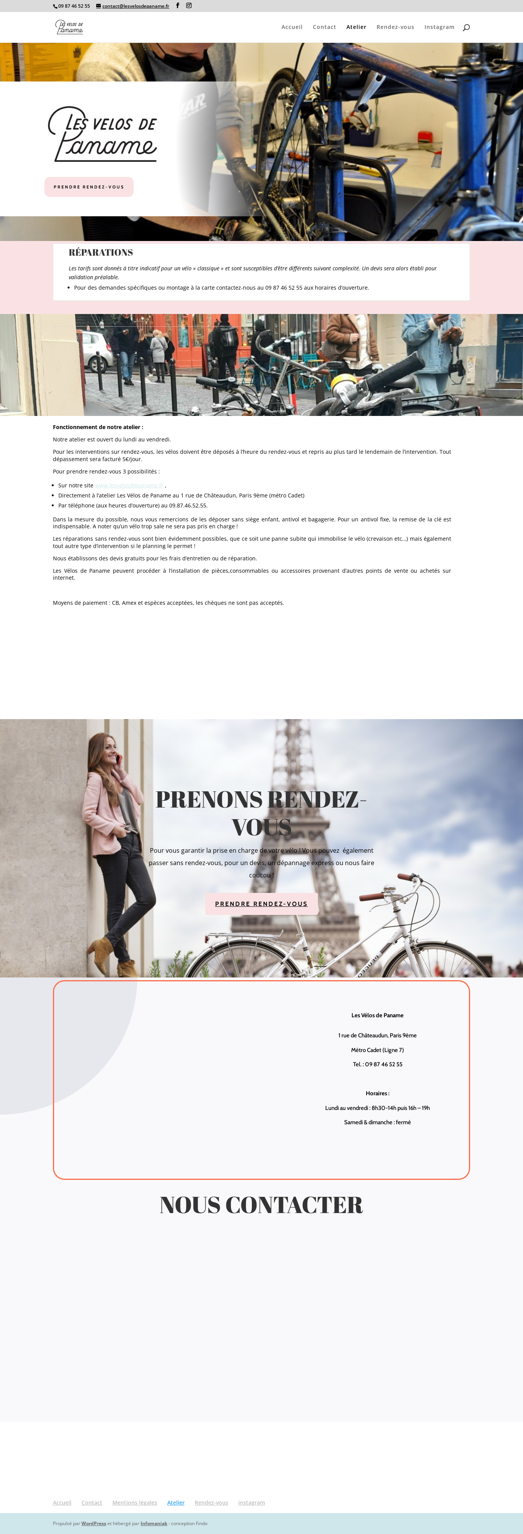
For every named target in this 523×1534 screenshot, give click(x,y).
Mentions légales (134, 1502)
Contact (324, 27)
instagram (251, 1502)
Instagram (440, 27)
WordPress (94, 1523)
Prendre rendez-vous (89, 187)
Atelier (356, 27)
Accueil (292, 27)
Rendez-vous (395, 27)
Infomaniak (154, 1523)
